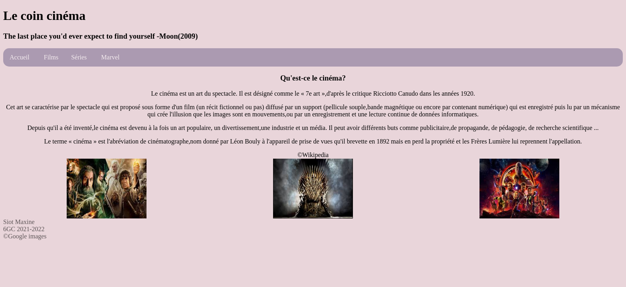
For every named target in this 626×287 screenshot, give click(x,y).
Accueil (20, 57)
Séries (79, 57)
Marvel (110, 57)
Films (51, 57)
